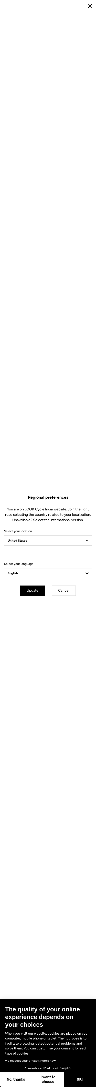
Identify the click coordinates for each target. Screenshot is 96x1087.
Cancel (63, 590)
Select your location (18, 531)
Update (32, 590)
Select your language (19, 564)
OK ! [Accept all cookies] (39, 1079)
